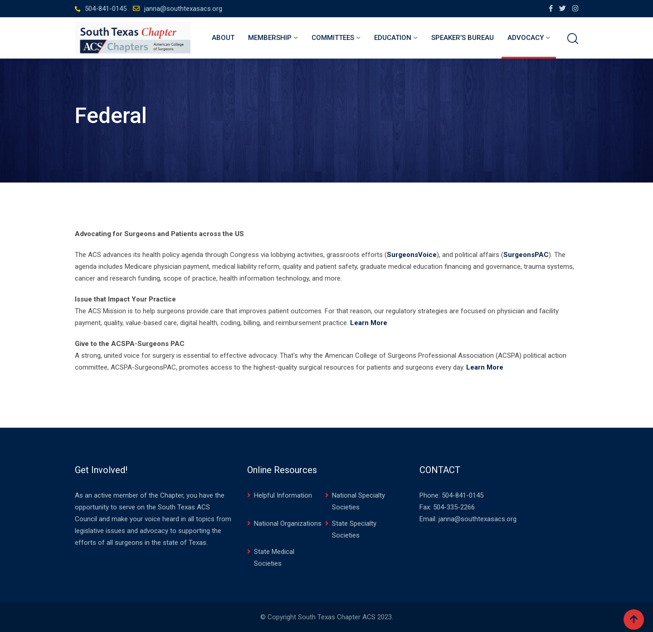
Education (392, 38)
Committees (333, 38)
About (223, 38)
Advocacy (525, 38)
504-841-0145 (106, 9)
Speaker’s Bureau (462, 38)
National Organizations (288, 523)
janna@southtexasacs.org (183, 9)
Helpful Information (283, 495)
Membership (270, 38)
